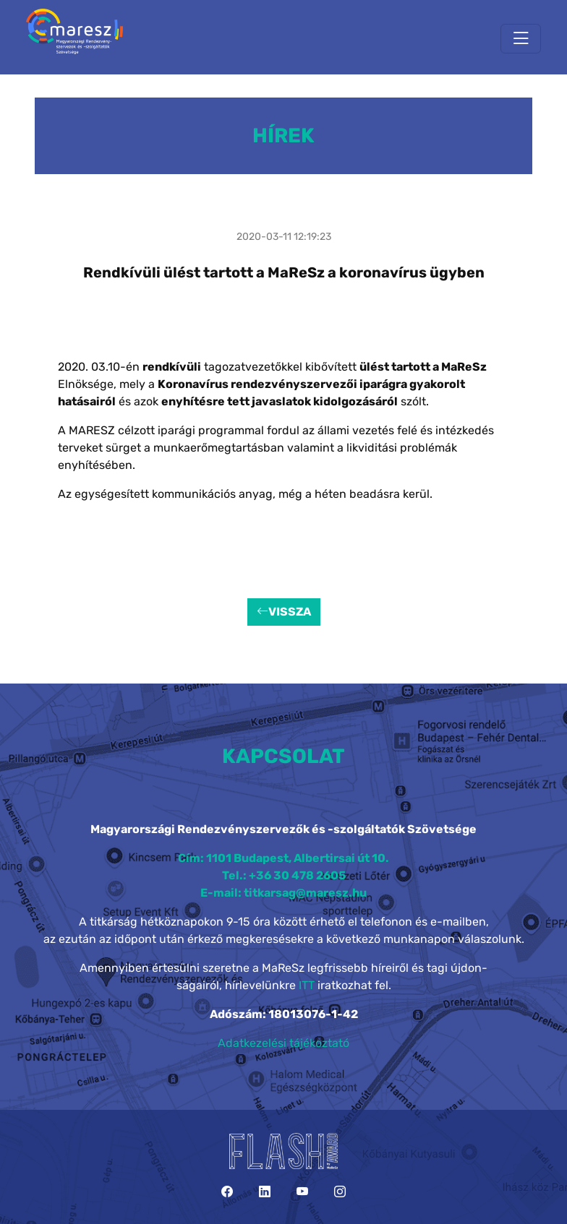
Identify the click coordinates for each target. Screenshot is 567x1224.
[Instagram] (340, 1192)
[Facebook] (227, 1192)
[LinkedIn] (264, 1192)
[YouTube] (302, 1192)
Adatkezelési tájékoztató (283, 1043)
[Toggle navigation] (520, 38)
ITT (307, 985)
